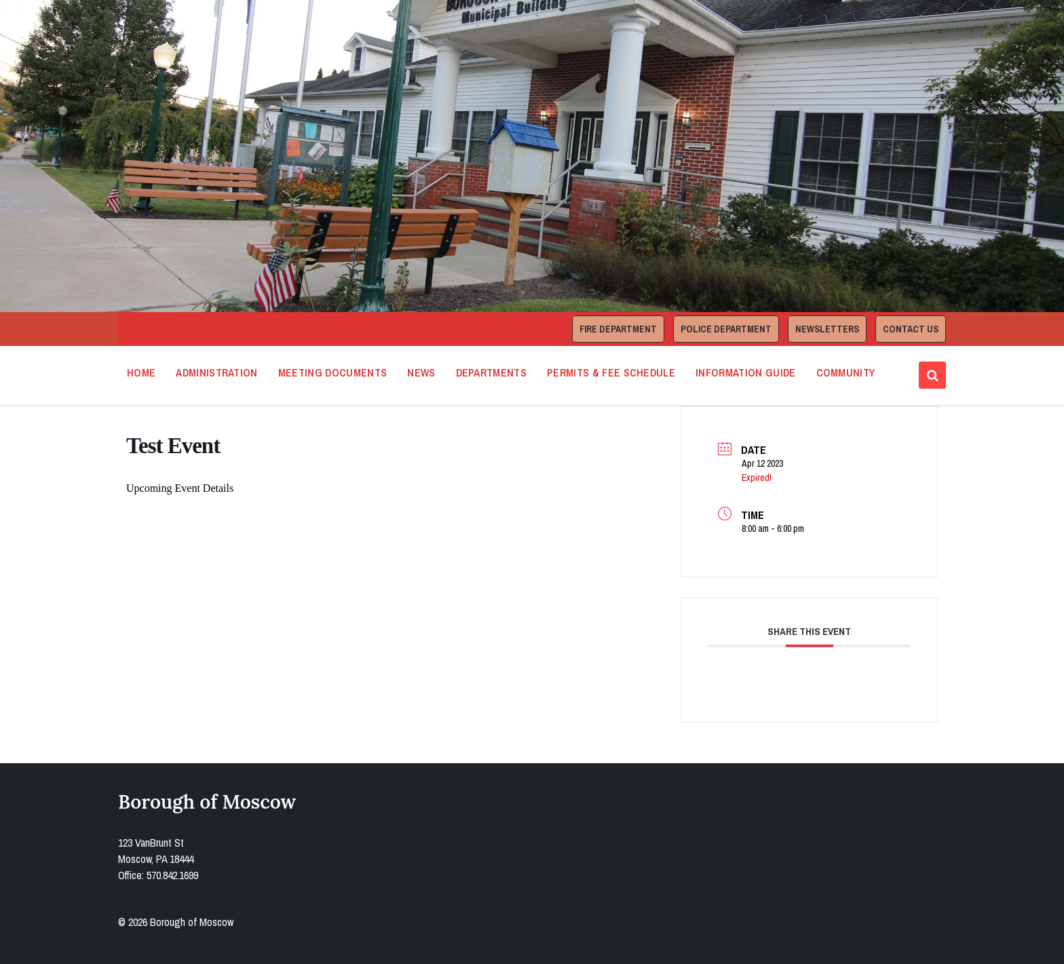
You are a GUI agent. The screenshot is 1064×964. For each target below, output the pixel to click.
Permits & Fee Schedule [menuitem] (611, 372)
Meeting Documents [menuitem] (332, 372)
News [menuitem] (421, 372)
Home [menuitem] (141, 372)
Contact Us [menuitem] (910, 329)
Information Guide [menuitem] (745, 372)
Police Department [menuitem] (726, 329)
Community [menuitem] (845, 372)
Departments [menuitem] (491, 372)
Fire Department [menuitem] (618, 329)
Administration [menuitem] (216, 372)
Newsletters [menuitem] (827, 329)
